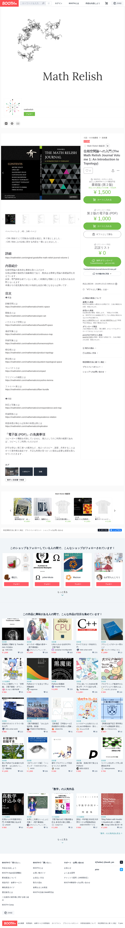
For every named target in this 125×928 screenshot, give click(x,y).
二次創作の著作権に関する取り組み (15, 898)
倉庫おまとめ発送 (40, 887)
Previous (3, 173)
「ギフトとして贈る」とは (96, 289)
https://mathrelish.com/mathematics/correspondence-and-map (33, 408)
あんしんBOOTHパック (91, 320)
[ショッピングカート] (106, 3)
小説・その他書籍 (91, 138)
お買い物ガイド (39, 873)
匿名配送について (9, 878)
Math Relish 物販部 (62, 494)
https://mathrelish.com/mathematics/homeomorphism (29, 343)
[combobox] (33, 3)
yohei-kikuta (47, 577)
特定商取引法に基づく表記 (93, 362)
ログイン (58, 3)
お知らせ (67, 868)
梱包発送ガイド (8, 887)
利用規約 (29, 923)
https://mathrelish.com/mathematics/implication (26, 426)
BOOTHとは (74, 3)
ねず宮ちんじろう (112, 577)
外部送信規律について (88, 923)
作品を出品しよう (93, 3)
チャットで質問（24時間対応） (76, 878)
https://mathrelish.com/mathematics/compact (25, 371)
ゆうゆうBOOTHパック (108, 320)
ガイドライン (56, 923)
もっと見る (62, 594)
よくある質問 (69, 873)
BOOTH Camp (8, 905)
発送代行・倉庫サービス (12, 883)
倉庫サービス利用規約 (42, 923)
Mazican (77, 577)
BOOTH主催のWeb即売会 (43, 892)
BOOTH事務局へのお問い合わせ (77, 883)
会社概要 (21, 923)
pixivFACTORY (88, 337)
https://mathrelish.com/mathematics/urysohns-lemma (29, 380)
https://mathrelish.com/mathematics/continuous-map (29, 334)
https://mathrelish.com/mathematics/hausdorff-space (29, 325)
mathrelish (28, 109)
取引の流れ (89, 348)
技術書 (104, 138)
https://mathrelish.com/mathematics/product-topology (29, 353)
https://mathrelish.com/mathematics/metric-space (27, 307)
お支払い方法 (90, 353)
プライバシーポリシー (92, 367)
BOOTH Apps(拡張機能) (11, 873)
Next (78, 173)
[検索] (43, 3)
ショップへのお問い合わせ (93, 372)
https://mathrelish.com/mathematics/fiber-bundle (27, 389)
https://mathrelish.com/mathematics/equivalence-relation (30, 417)
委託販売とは (7, 892)
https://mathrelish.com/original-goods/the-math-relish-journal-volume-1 (37, 258)
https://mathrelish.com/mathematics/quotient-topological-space (33, 362)
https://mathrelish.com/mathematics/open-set (25, 316)
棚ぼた (15, 577)
